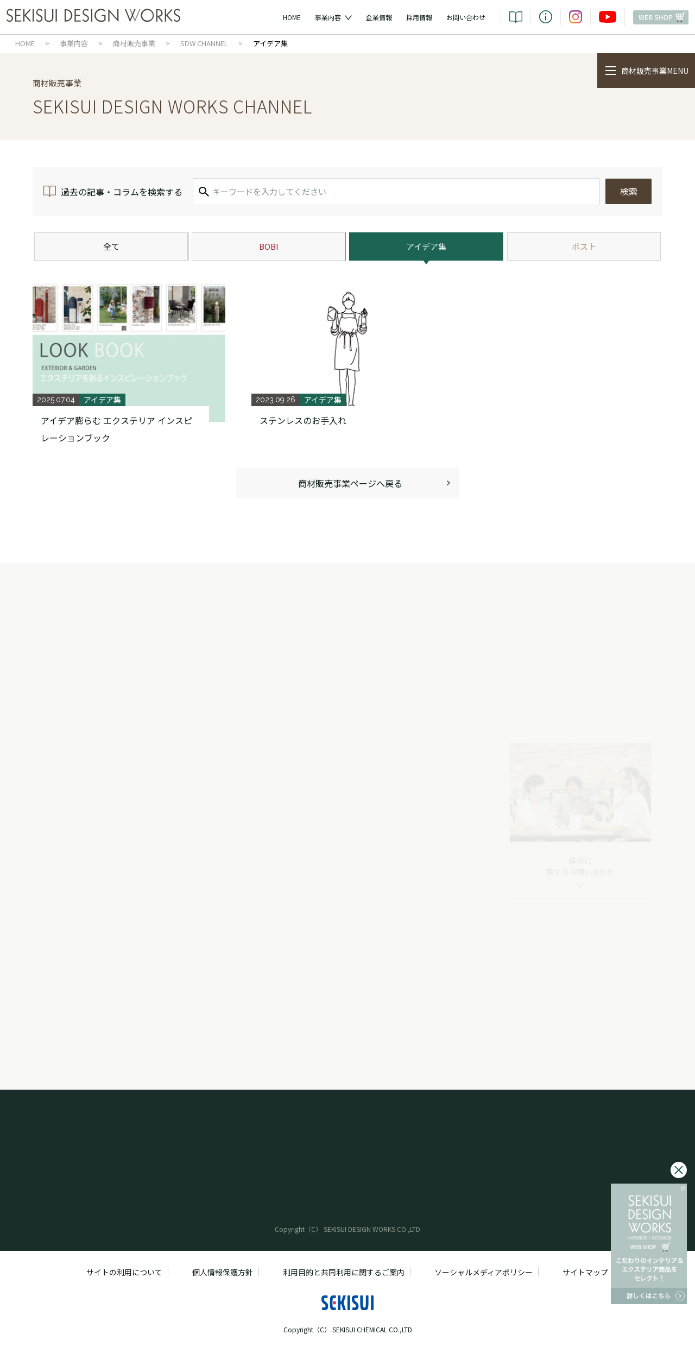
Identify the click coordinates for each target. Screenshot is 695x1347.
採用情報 (419, 17)
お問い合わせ (465, 17)
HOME (292, 17)
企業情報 (379, 17)
